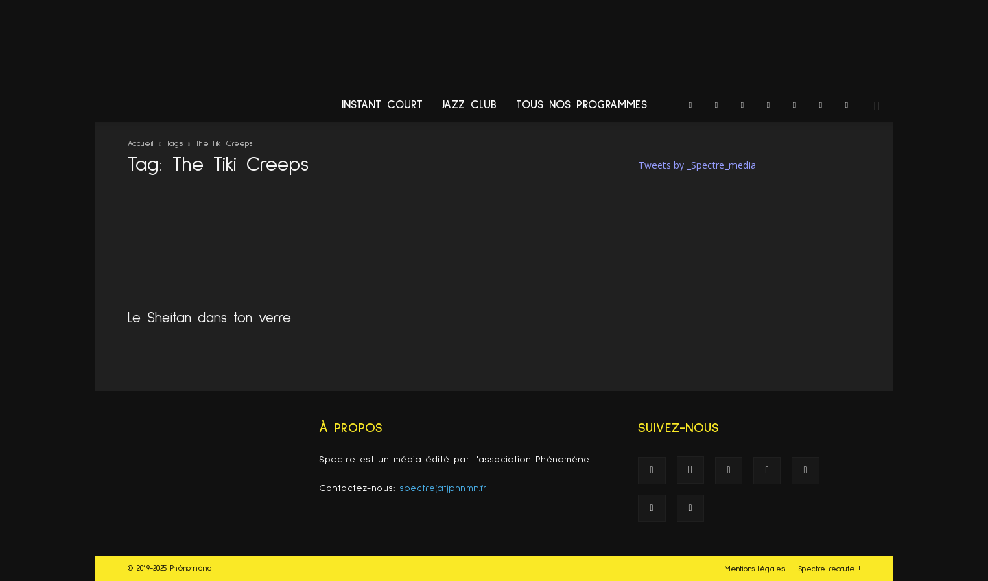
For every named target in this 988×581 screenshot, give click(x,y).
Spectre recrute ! (829, 569)
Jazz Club (469, 105)
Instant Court (382, 105)
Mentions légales (755, 569)
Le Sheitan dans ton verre (209, 318)
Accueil (141, 144)
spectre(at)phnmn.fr (443, 488)
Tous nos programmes (581, 105)
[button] (876, 106)
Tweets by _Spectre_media (697, 164)
